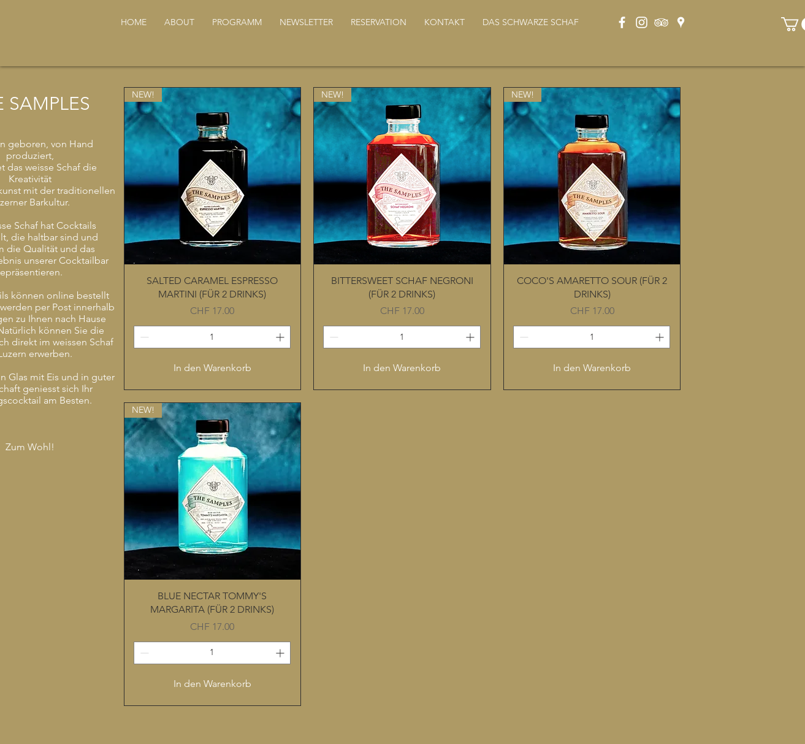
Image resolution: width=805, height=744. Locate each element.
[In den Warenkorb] (213, 368)
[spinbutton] (212, 337)
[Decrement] (143, 337)
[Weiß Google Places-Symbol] (681, 22)
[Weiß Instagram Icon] (641, 22)
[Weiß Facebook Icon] (622, 22)
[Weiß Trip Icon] (661, 22)
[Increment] (281, 337)
